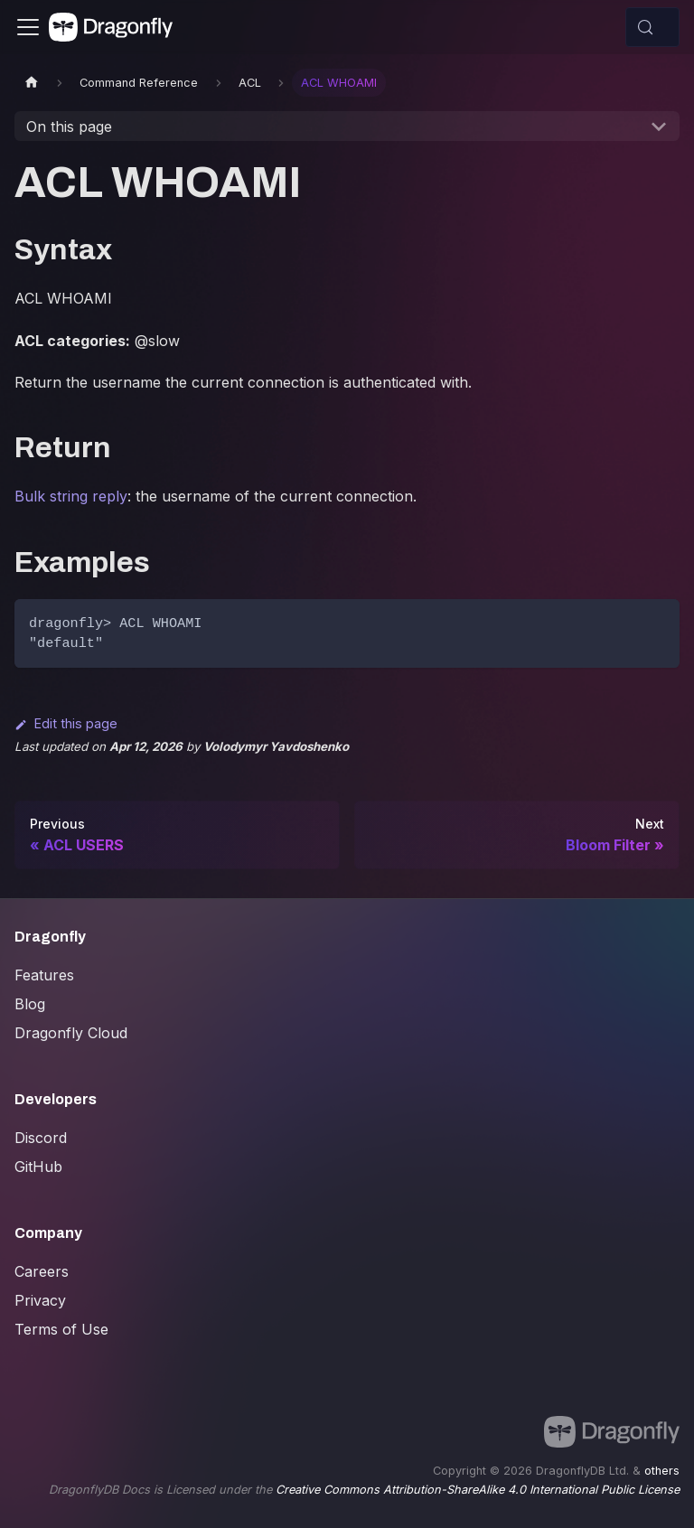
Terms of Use (61, 1329)
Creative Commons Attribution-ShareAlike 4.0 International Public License (478, 1489)
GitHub (38, 1167)
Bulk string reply (70, 496)
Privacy (40, 1300)
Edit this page (65, 723)
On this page (69, 126)
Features (44, 975)
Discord (40, 1138)
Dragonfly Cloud (70, 1033)
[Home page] (31, 83)
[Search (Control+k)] (652, 27)
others (662, 1470)
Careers (41, 1271)
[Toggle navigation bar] (28, 27)
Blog (29, 1004)
